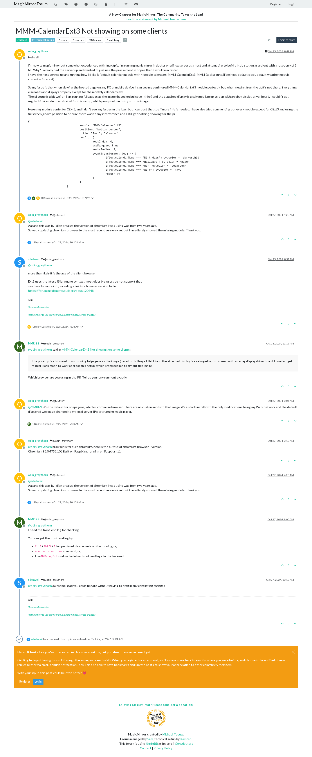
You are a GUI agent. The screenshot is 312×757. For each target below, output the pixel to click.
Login (38, 681)
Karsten (185, 739)
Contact (145, 748)
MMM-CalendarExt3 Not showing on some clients (96, 349)
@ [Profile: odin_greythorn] (40, 265)
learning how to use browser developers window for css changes (62, 314)
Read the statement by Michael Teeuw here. (156, 19)
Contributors (184, 743)
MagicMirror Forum (31, 4)
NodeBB (152, 743)
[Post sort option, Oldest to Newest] (269, 40)
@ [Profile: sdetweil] (35, 221)
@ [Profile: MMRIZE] (35, 407)
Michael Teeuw (172, 734)
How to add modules (38, 307)
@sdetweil (57, 215)
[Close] (293, 652)
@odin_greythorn (53, 259)
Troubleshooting (43, 40)
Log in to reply (286, 39)
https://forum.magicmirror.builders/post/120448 (61, 290)
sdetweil (33, 259)
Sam (150, 739)
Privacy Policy (163, 748)
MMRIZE (33, 343)
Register (24, 681)
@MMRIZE (57, 401)
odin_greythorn (38, 51)
